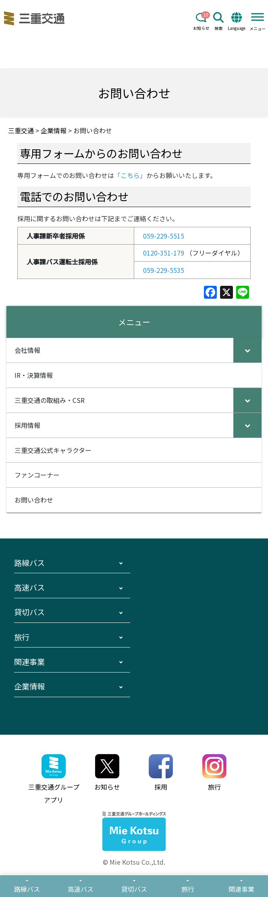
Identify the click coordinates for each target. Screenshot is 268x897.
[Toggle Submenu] (247, 350)
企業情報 (29, 686)
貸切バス (29, 612)
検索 (218, 21)
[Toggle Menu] (257, 17)
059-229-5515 (163, 236)
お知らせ (201, 21)
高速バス (29, 587)
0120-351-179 (163, 253)
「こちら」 (130, 175)
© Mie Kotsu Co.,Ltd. (134, 862)
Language (236, 21)
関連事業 (29, 661)
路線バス (29, 562)
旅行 (21, 637)
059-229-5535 (163, 270)
